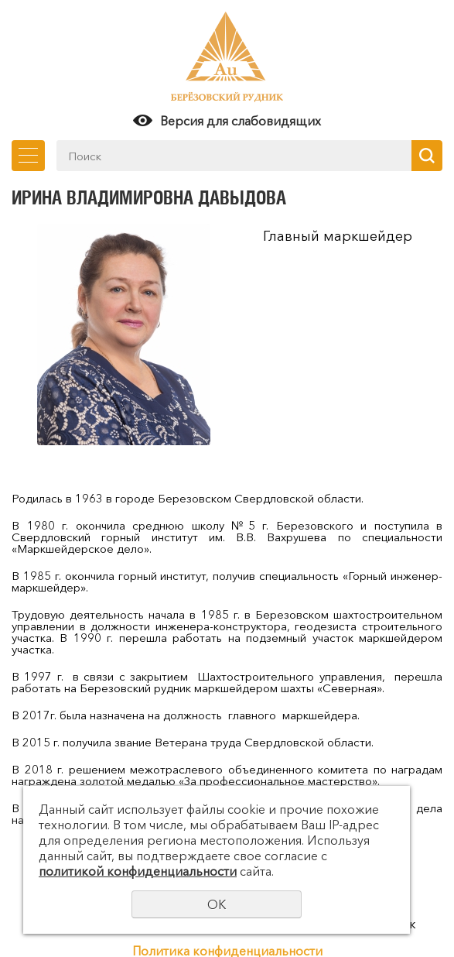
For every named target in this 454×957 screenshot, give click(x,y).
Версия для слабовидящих (240, 121)
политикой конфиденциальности (138, 871)
